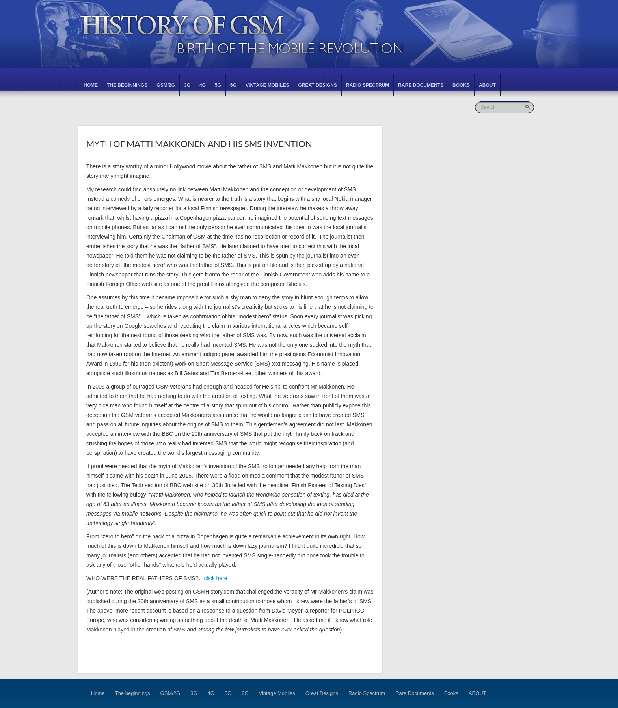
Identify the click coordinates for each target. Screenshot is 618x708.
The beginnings (127, 85)
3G (187, 85)
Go (528, 107)
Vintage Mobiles (267, 85)
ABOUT (487, 85)
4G (202, 85)
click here (215, 578)
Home (91, 85)
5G (218, 85)
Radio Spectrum (367, 85)
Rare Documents (420, 85)
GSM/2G (165, 85)
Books (461, 85)
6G (233, 85)
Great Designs (317, 85)
